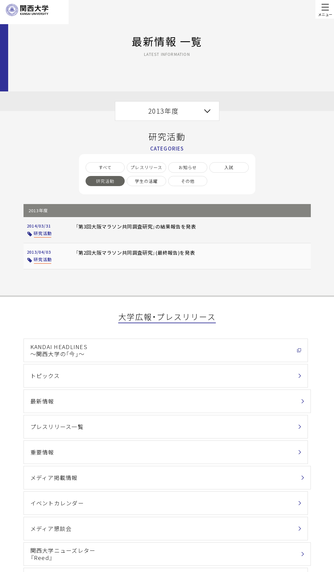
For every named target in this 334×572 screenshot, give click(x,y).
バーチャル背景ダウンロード (255, 418)
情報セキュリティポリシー (197, 510)
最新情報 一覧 (129, 453)
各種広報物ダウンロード (154, 418)
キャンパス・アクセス (191, 529)
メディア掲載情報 (242, 371)
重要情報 (136, 371)
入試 (228, 167)
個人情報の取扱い (129, 510)
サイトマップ (124, 549)
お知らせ (188, 167)
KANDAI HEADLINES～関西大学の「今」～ (53, 348)
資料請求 (300, 544)
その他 (188, 181)
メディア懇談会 (144, 394)
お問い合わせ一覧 (295, 508)
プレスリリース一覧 (52, 371)
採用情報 (179, 549)
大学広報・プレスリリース (87, 453)
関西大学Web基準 (129, 539)
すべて (105, 167)
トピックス (139, 347)
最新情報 (233, 347)
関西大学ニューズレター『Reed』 (250, 395)
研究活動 (105, 181)
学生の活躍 (146, 181)
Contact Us (298, 526)
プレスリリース (146, 167)
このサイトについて (131, 529)
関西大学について (42, 453)
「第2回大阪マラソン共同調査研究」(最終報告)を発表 (127, 255)
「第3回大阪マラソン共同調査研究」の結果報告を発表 (128, 230)
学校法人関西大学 (188, 539)
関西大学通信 (45, 418)
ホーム (14, 453)
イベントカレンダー (52, 394)
